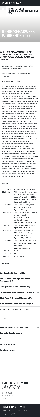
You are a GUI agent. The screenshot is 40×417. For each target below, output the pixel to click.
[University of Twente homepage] (13, 3)
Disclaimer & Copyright (8, 410)
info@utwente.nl (7, 395)
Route (4, 398)
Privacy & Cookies (22, 410)
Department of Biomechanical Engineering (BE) (23, 11)
